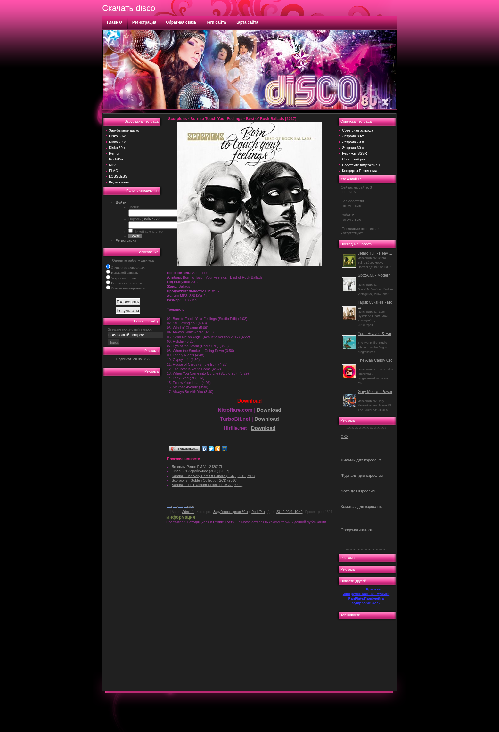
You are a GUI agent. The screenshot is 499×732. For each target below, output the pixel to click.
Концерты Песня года (359, 171)
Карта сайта (247, 22)
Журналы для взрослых (362, 475)
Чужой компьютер (148, 231)
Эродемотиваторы (357, 530)
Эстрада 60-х (353, 148)
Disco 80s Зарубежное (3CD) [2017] (200, 471)
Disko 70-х (117, 142)
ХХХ (344, 437)
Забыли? (150, 219)
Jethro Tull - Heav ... (375, 253)
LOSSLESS (118, 176)
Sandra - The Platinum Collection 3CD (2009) (207, 485)
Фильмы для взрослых (361, 460)
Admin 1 (188, 512)
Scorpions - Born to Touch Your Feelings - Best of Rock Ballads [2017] (232, 119)
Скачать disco (128, 8)
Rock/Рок (116, 159)
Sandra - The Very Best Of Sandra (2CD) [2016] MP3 (213, 476)
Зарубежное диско (124, 130)
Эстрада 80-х (353, 136)
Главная (115, 22)
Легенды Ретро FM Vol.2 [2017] (197, 466)
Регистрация (144, 22)
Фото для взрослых (358, 491)
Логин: (133, 207)
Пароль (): (144, 219)
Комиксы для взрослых (361, 506)
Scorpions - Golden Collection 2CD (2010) (204, 480)
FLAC (113, 171)
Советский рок (353, 159)
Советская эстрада (357, 130)
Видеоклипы (119, 182)
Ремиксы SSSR (354, 153)
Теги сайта (216, 22)
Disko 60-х (117, 148)
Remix (114, 153)
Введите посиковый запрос (130, 329)
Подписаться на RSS (133, 359)
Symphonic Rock (366, 603)
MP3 (112, 165)
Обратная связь (181, 22)
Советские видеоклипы (361, 165)
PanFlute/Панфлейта (366, 598)
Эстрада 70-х (353, 142)
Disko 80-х (117, 136)
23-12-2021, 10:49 (289, 512)
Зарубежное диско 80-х (230, 512)
